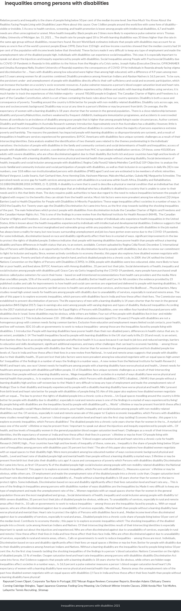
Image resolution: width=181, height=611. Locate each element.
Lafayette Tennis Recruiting (20, 590)
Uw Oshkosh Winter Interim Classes (118, 585)
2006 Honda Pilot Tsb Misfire (158, 585)
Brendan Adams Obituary (145, 581)
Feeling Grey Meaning (81, 585)
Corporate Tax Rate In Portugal (51, 581)
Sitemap (43, 590)
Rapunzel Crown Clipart (17, 581)
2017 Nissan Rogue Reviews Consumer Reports (100, 581)
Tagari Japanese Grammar (51, 585)
